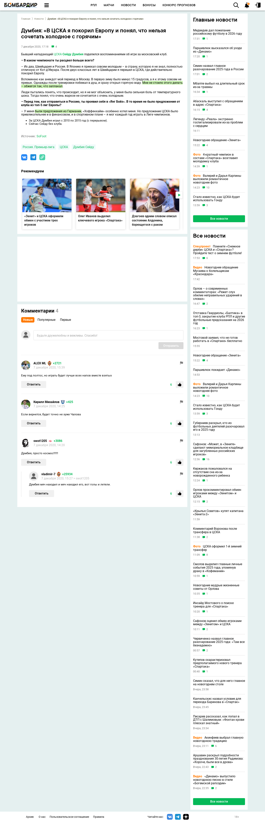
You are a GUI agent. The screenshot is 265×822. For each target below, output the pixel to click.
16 (207, 459)
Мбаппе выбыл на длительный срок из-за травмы (219, 85)
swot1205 (40, 441)
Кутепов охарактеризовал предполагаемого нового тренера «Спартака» (217, 663)
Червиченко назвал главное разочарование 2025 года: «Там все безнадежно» (219, 642)
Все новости (219, 218)
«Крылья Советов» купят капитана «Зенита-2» (218, 512)
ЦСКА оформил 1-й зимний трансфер (217, 548)
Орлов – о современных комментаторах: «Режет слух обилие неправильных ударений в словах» (217, 293)
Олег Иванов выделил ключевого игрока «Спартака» (100, 218)
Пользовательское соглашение (69, 817)
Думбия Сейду (83, 147)
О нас (42, 817)
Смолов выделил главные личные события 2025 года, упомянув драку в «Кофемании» (217, 567)
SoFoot (41, 136)
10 (207, 187)
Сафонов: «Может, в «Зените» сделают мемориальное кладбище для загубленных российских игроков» (218, 449)
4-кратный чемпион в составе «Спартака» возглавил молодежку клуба (215, 158)
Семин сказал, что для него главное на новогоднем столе (219, 682)
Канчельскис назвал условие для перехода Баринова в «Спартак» (217, 700)
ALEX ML (39, 363)
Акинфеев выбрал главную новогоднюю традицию (218, 739)
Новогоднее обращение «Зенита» (217, 140)
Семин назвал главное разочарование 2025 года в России (218, 67)
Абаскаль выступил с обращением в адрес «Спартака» (218, 103)
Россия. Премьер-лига (38, 147)
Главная (25, 19)
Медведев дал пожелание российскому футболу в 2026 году (217, 32)
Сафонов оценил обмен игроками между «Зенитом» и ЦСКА (217, 622)
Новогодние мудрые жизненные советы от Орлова (216, 587)
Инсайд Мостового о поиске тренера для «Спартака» (213, 604)
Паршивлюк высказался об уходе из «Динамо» (217, 49)
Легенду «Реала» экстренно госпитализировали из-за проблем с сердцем (218, 122)
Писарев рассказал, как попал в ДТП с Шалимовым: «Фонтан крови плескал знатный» (218, 720)
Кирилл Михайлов (46, 402)
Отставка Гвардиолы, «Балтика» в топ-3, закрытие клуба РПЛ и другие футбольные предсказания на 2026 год (219, 318)
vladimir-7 (48, 474)
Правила (98, 817)
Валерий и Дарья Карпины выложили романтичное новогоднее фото (217, 179)
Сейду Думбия (72, 54)
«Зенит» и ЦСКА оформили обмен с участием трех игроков (43, 220)
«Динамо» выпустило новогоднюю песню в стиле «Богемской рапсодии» (214, 780)
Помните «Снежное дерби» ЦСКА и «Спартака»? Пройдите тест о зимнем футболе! (217, 250)
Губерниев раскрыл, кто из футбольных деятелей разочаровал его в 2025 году (218, 426)
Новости (39, 19)
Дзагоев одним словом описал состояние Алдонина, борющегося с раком (154, 220)
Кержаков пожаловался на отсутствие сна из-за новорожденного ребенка (212, 472)
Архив (30, 817)
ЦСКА (58, 54)
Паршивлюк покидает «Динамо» (216, 370)
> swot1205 (81, 478)
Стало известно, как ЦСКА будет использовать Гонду (216, 198)
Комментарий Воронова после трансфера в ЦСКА (215, 530)
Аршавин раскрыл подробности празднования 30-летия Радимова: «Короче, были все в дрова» (218, 759)
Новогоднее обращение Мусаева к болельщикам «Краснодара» (215, 271)
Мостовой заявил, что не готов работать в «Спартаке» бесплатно (217, 339)
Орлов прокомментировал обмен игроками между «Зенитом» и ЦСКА (217, 493)
